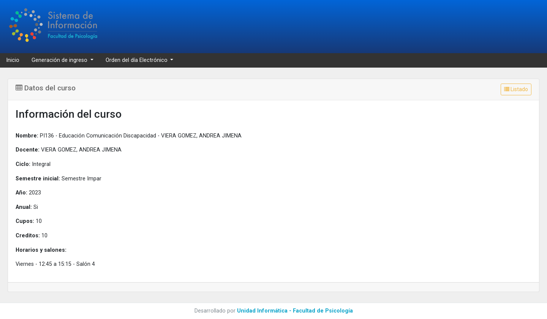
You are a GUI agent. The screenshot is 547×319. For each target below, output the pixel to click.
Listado (516, 89)
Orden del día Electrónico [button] (137, 60)
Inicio (12, 60)
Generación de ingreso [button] (60, 60)
